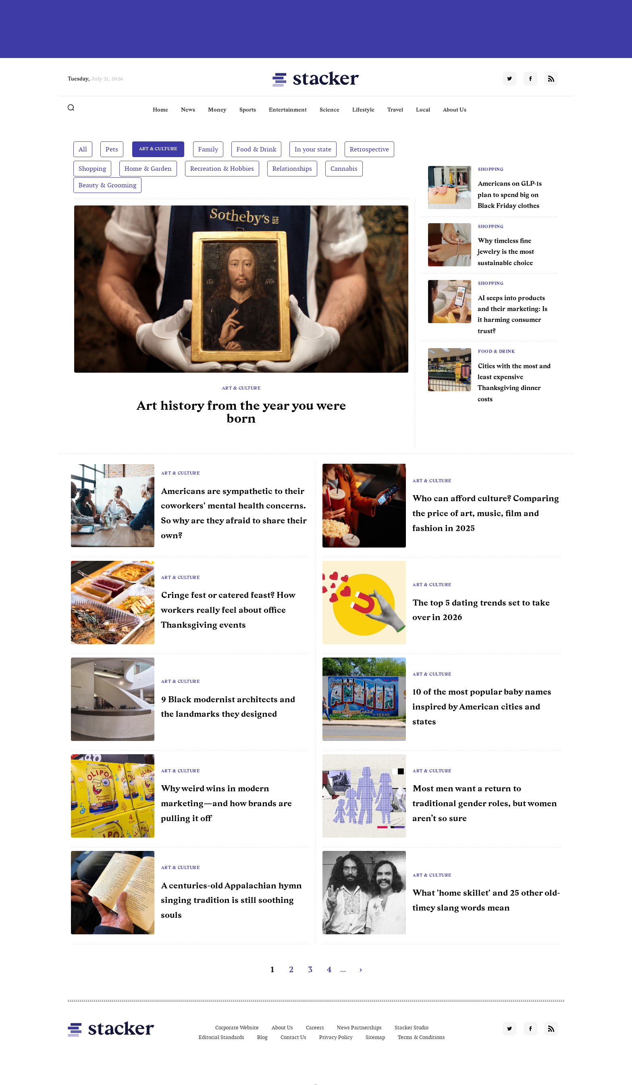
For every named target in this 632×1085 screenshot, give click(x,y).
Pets (112, 149)
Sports (247, 109)
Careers (315, 1027)
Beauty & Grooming (107, 185)
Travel (395, 109)
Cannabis (344, 168)
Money (217, 109)
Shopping (92, 168)
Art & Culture (157, 149)
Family (206, 149)
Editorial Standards (221, 1037)
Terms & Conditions (421, 1037)
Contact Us (293, 1037)
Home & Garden (148, 168)
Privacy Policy (336, 1037)
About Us (454, 109)
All (83, 149)
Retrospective (367, 149)
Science (329, 109)
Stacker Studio (411, 1027)
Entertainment (288, 109)
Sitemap (375, 1037)
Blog (262, 1037)
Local (423, 109)
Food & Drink (254, 149)
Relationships (292, 168)
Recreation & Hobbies (222, 168)
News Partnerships (359, 1027)
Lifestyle (363, 109)
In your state (310, 149)
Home (160, 109)
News (188, 109)
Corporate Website (237, 1027)
